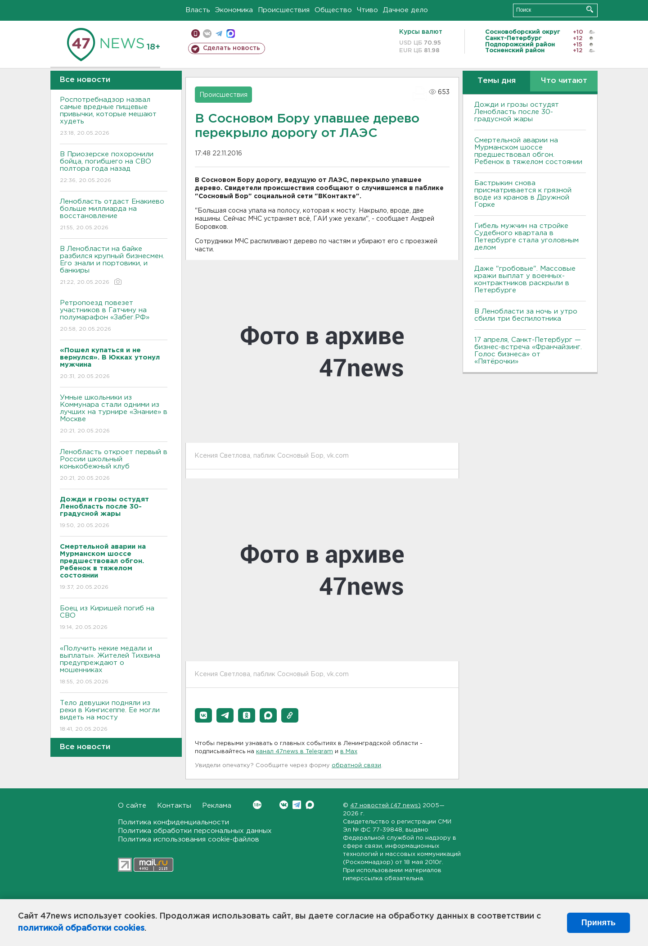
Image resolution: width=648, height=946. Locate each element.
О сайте (132, 806)
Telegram (296, 804)
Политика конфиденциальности (173, 822)
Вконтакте (257, 804)
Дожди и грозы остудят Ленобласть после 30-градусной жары (516, 112)
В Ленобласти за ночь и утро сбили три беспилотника (525, 315)
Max (310, 804)
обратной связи (356, 765)
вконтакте (207, 33)
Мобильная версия (195, 33)
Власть (197, 10)
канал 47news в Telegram (294, 751)
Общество (333, 10)
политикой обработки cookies (81, 928)
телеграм (219, 33)
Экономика (234, 10)
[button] (203, 715)
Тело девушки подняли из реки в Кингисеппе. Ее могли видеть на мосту (113, 716)
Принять (598, 922)
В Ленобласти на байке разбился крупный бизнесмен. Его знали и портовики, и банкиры (113, 266)
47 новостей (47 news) (385, 805)
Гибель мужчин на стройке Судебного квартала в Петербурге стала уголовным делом (526, 236)
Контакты (174, 806)
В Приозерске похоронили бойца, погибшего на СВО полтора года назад (113, 167)
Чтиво (367, 10)
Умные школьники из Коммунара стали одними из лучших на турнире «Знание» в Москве (113, 415)
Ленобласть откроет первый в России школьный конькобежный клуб (113, 465)
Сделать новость (231, 48)
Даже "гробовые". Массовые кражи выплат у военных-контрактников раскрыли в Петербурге (525, 279)
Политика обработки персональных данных (195, 831)
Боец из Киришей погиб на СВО (113, 618)
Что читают (564, 80)
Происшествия (284, 10)
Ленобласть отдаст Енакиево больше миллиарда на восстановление (113, 215)
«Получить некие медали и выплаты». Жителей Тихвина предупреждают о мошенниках (113, 666)
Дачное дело (405, 10)
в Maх (348, 751)
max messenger (230, 33)
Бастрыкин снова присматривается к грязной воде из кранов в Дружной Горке (523, 194)
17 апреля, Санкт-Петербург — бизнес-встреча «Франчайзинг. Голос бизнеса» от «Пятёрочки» (528, 350)
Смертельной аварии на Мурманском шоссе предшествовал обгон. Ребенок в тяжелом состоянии (528, 151)
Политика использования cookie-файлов (188, 839)
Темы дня (496, 80)
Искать (589, 9)
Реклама (216, 806)
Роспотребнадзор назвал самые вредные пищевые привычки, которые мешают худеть (113, 117)
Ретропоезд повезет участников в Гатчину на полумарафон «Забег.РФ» (113, 316)
